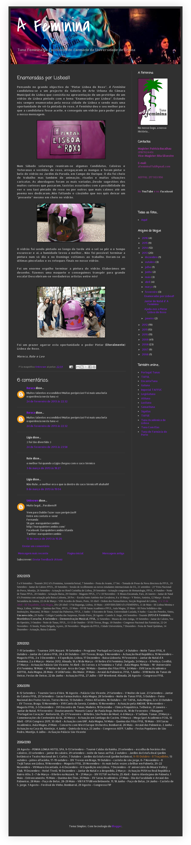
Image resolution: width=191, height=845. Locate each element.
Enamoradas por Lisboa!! (159, 296)
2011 (145, 329)
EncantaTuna (149, 381)
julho (148, 267)
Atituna (145, 398)
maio (148, 277)
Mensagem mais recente (33, 553)
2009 (145, 339)
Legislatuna (148, 394)
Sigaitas (146, 411)
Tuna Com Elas (150, 427)
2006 (145, 354)
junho (149, 272)
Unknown (32, 500)
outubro (150, 262)
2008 (145, 344)
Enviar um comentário (35, 546)
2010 (145, 334)
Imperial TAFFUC (151, 389)
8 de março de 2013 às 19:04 (44, 489)
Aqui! (144, 219)
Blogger (117, 826)
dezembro (151, 257)
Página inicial (75, 553)
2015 (145, 243)
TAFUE (145, 415)
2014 (145, 247)
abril (148, 282)
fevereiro (151, 291)
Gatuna (145, 385)
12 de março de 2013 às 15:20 (44, 538)
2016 (145, 238)
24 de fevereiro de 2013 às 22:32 (47, 401)
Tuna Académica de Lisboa (153, 421)
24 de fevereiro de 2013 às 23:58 (47, 447)
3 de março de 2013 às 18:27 (44, 468)
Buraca (31, 388)
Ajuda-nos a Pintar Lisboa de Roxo (155, 310)
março (149, 286)
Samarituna (148, 407)
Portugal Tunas (150, 372)
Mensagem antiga (113, 553)
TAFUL (145, 376)
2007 (145, 349)
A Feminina (53, 26)
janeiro (149, 318)
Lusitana (146, 402)
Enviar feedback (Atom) (47, 559)
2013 (145, 252)
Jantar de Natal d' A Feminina (156, 303)
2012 (145, 324)
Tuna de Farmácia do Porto (154, 433)
